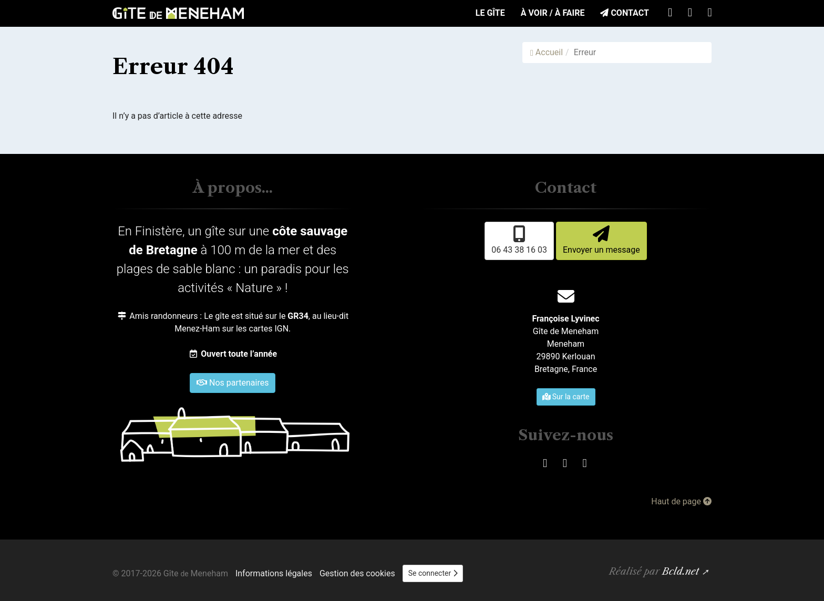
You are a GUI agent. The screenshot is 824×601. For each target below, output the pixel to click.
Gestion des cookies (357, 573)
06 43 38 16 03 (519, 240)
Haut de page (681, 501)
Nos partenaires (233, 383)
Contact (624, 13)
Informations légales (273, 573)
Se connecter (433, 573)
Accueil (546, 52)
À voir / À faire (553, 13)
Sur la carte (566, 396)
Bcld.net (680, 571)
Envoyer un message (601, 240)
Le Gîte (490, 13)
